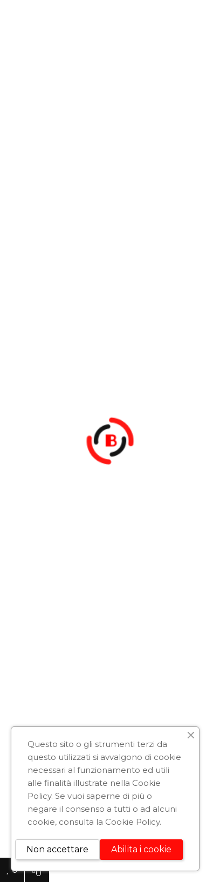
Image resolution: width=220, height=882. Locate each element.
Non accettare (57, 849)
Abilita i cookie (141, 849)
